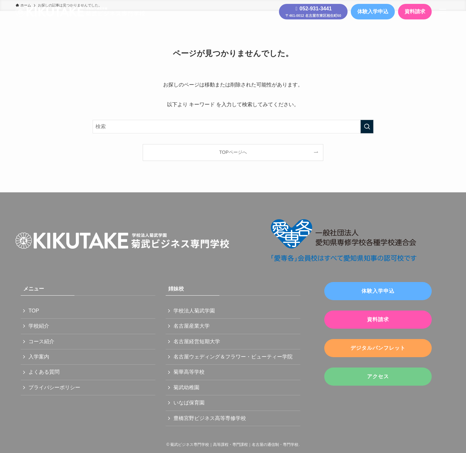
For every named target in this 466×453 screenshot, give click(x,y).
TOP (33, 310)
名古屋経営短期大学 (196, 341)
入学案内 (38, 356)
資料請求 (415, 11)
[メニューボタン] (442, 11)
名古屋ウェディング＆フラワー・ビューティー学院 (233, 356)
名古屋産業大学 (191, 326)
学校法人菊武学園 (194, 310)
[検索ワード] (233, 126)
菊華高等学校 (189, 372)
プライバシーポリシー (54, 387)
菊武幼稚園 (186, 387)
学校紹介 (38, 326)
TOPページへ (233, 152)
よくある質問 (44, 372)
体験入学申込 (372, 11)
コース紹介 (41, 341)
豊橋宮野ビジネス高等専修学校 (209, 418)
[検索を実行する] (367, 126)
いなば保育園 (189, 402)
